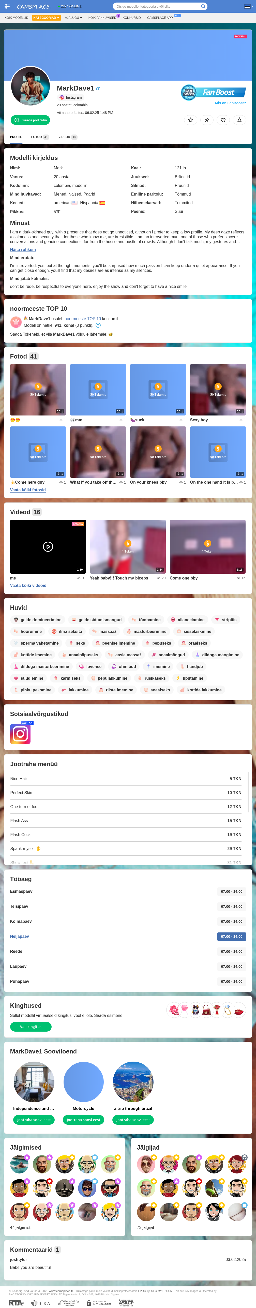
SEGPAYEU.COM (162, 1290)
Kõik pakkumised (103, 17)
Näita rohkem (23, 249)
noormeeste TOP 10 (83, 319)
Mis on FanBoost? (230, 103)
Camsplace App (161, 17)
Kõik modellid (16, 18)
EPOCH (142, 1290)
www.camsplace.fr (61, 1290)
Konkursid (132, 18)
